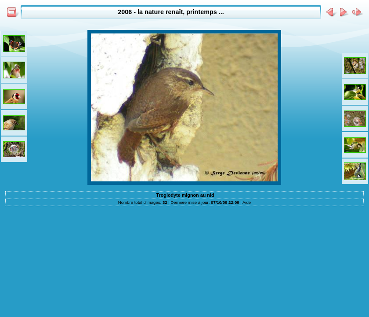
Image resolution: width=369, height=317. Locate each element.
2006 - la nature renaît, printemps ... (171, 11)
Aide (246, 202)
